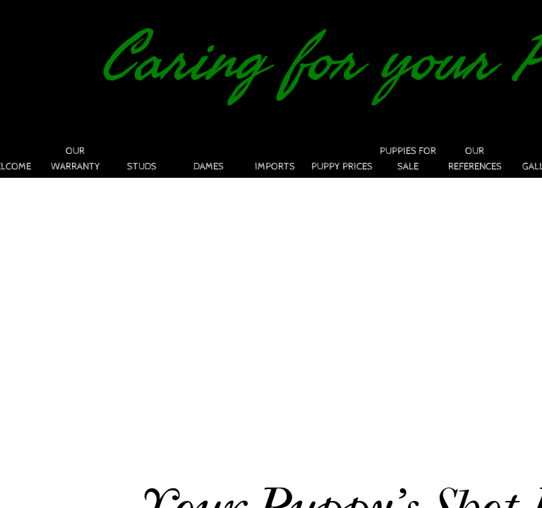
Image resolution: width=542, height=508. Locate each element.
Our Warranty (75, 158)
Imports (275, 166)
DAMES (208, 166)
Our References (475, 158)
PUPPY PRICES (342, 166)
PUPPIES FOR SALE (408, 158)
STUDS (142, 166)
